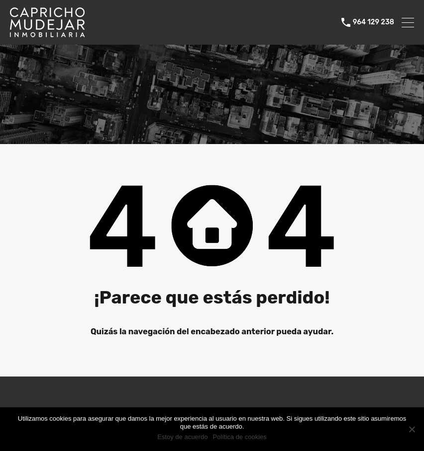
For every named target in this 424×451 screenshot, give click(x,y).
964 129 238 (373, 22)
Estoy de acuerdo (182, 437)
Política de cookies (239, 437)
